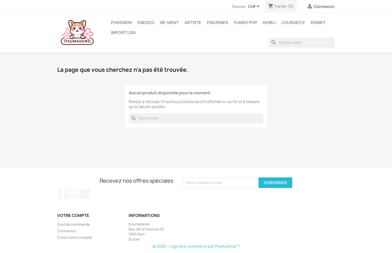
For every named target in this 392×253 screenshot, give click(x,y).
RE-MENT (169, 22)
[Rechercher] (302, 43)
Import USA (123, 32)
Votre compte (73, 215)
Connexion (66, 230)
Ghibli (269, 22)
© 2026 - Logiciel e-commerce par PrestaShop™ (196, 246)
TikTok (85, 194)
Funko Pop (245, 22)
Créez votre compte (74, 237)
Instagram (74, 194)
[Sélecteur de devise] (254, 7)
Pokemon (121, 22)
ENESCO (146, 22)
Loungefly (293, 22)
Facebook (63, 194)
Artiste (192, 22)
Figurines (217, 22)
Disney (318, 22)
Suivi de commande (73, 224)
